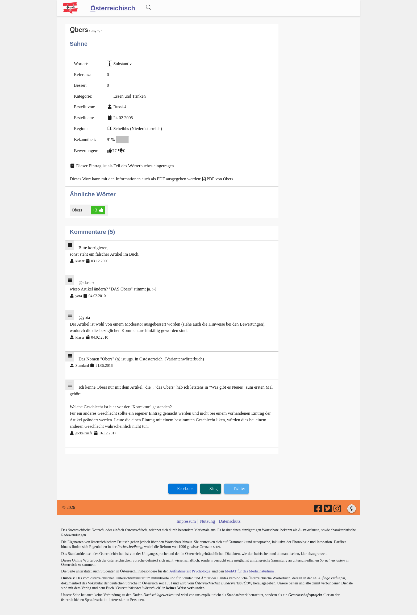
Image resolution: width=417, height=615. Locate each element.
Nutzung (207, 515)
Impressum (186, 515)
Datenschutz (229, 515)
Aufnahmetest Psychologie (189, 565)
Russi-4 (119, 106)
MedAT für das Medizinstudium (248, 565)
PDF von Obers (217, 176)
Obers (77, 207)
